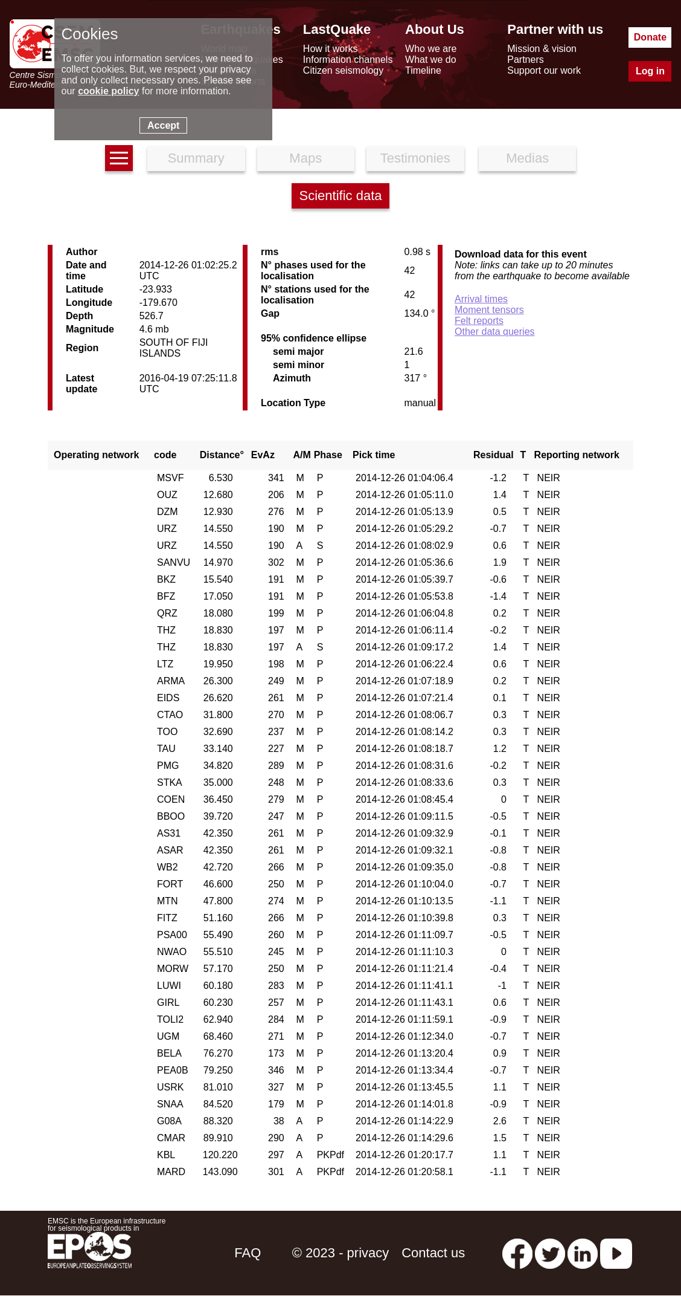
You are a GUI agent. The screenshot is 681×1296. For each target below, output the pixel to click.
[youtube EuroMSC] (616, 1252)
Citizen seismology (343, 70)
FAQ (247, 1252)
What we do (430, 59)
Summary (196, 158)
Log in (650, 71)
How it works (330, 49)
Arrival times (481, 299)
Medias (527, 158)
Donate (650, 37)
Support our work (544, 70)
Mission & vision (542, 49)
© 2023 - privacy (340, 1252)
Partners (525, 59)
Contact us (433, 1252)
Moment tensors (489, 310)
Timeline (423, 70)
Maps (305, 158)
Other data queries (495, 331)
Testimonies (415, 158)
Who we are (430, 49)
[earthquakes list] (119, 158)
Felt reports (479, 321)
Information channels (348, 59)
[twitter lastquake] (550, 1252)
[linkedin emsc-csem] (583, 1252)
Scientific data (340, 195)
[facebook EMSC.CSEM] (517, 1252)
